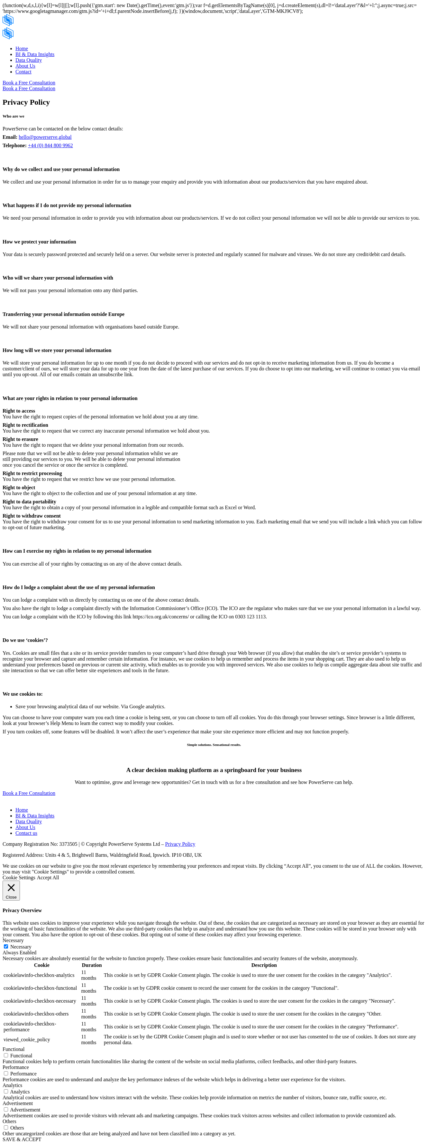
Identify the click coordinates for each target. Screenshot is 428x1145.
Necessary (21, 946)
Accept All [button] (48, 877)
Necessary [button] (13, 940)
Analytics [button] (12, 1085)
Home (21, 48)
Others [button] (9, 1121)
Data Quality (28, 60)
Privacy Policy (180, 844)
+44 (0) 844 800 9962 (50, 145)
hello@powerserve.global (45, 137)
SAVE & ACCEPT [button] (22, 1139)
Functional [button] (13, 1049)
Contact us (26, 833)
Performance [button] (16, 1067)
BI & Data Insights (34, 54)
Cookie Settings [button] (19, 877)
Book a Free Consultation (29, 82)
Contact (23, 71)
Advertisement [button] (18, 1103)
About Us (25, 66)
